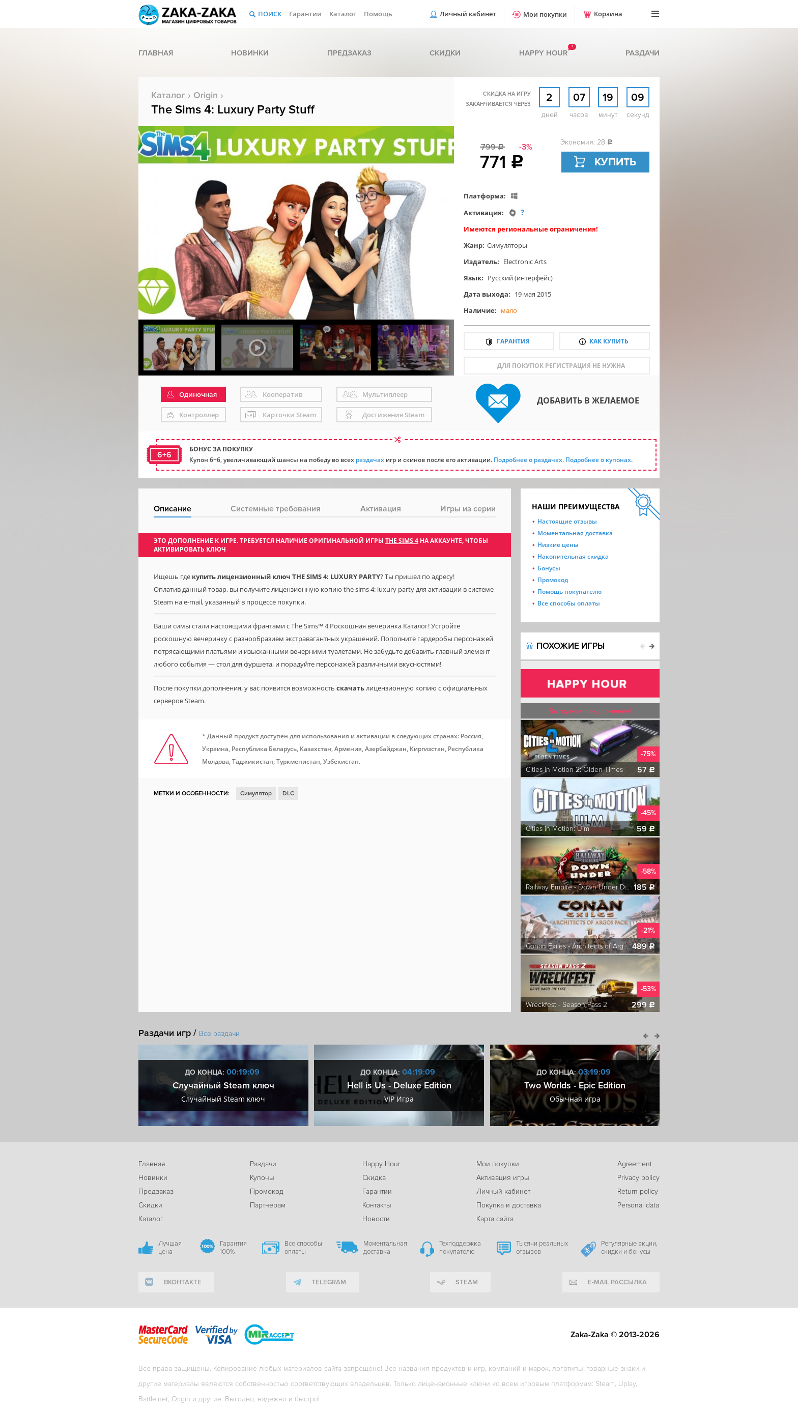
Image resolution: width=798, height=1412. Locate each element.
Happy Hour (381, 1164)
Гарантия (513, 341)
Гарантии (305, 13)
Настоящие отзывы (567, 521)
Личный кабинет (468, 13)
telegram (328, 1282)
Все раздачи (219, 1033)
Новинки (250, 52)
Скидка (374, 1177)
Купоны (262, 1177)
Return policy (637, 1191)
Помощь (378, 13)
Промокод (552, 579)
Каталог (342, 13)
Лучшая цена (170, 1248)
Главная (155, 52)
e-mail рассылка (617, 1282)
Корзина (608, 13)
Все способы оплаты (568, 603)
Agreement (634, 1164)
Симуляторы (507, 245)
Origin (205, 95)
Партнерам (268, 1205)
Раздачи (642, 52)
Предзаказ (349, 52)
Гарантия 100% (233, 1248)
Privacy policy (638, 1177)
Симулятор (256, 793)
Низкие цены (558, 544)
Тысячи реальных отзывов (542, 1248)
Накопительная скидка (573, 556)
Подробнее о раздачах (528, 459)
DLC (288, 793)
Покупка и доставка (508, 1205)
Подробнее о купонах (598, 459)
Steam (466, 1282)
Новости (376, 1219)
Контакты (376, 1205)
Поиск (269, 13)
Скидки (445, 52)
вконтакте (183, 1282)
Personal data (638, 1205)
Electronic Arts (525, 261)
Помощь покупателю (569, 591)
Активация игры (502, 1177)
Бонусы (548, 568)
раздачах (370, 459)
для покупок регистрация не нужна (561, 365)
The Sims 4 (401, 540)
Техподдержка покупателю (460, 1248)
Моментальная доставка (575, 533)
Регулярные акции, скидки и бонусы (629, 1248)
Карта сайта (495, 1219)
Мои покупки (545, 14)
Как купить (609, 341)
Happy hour (543, 52)
